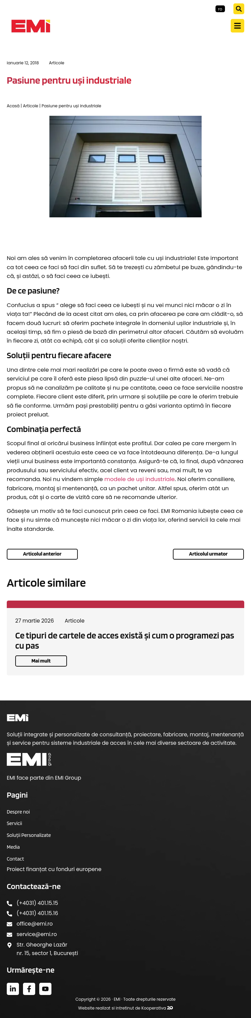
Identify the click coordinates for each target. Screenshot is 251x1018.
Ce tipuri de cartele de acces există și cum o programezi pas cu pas (124, 640)
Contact (15, 858)
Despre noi (18, 811)
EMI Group (68, 777)
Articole (56, 63)
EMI (117, 999)
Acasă (13, 106)
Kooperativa (157, 1008)
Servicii (14, 823)
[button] (238, 8)
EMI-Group (200, 8)
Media (13, 847)
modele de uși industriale (139, 479)
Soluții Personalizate (29, 835)
